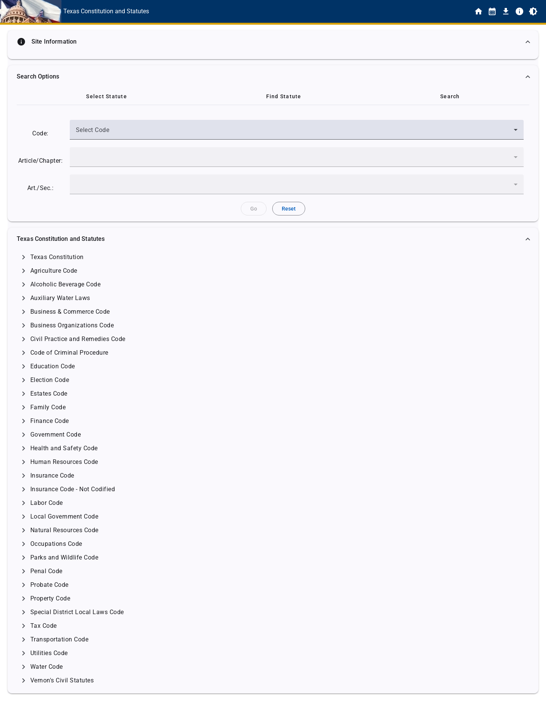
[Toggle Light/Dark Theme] (533, 11)
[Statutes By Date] (492, 11)
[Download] (506, 11)
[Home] (478, 11)
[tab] (106, 96)
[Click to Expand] (23, 257)
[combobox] (297, 132)
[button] (273, 41)
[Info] (519, 11)
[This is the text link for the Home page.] (106, 11)
